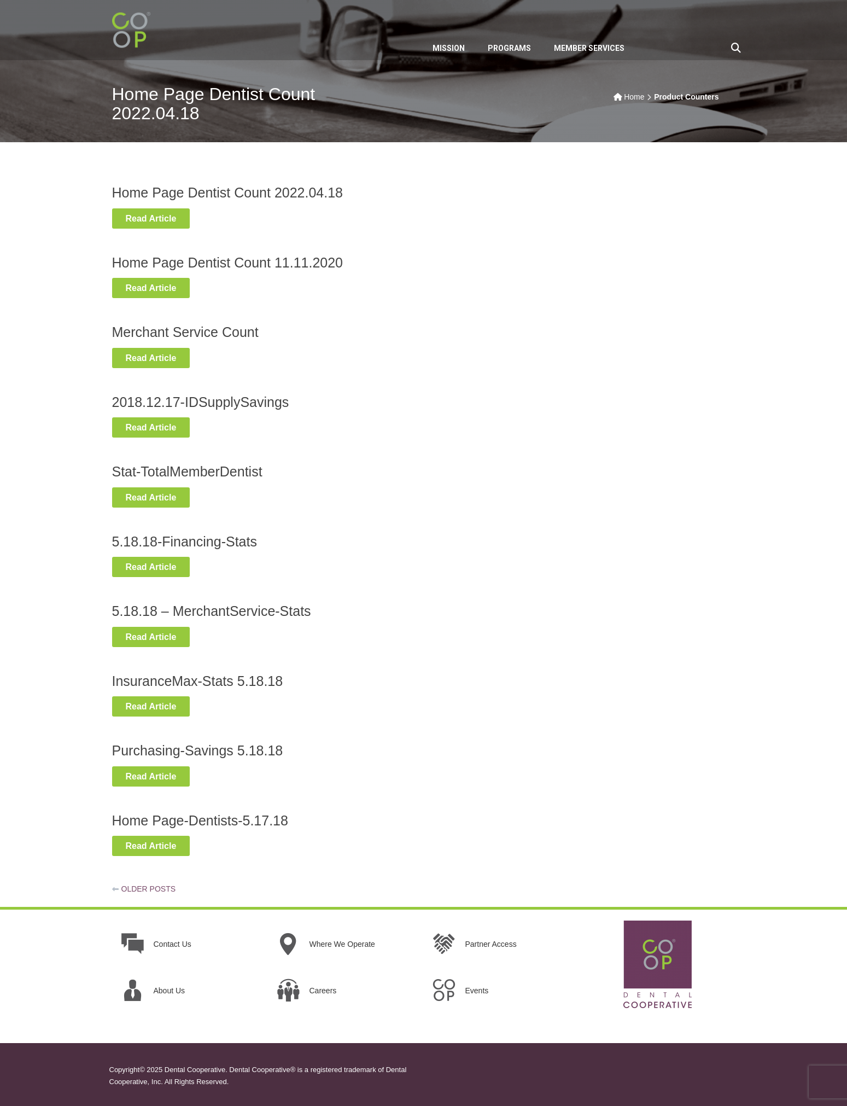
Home (634, 96)
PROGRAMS (509, 48)
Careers (323, 990)
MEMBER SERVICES (589, 48)
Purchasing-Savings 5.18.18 (197, 750)
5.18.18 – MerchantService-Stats (211, 611)
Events (477, 990)
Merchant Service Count (185, 332)
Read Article (158, 217)
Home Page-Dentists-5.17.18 (200, 820)
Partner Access (491, 944)
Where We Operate (342, 944)
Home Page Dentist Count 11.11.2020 (227, 262)
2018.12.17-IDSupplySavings (200, 402)
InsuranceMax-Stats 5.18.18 (197, 681)
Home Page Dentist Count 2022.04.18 (227, 192)
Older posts (148, 888)
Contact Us (172, 944)
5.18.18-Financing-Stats (184, 541)
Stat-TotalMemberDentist (187, 471)
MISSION (449, 48)
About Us (169, 990)
